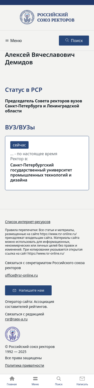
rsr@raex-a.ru (16, 319)
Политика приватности (24, 365)
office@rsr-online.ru (21, 275)
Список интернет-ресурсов (27, 221)
